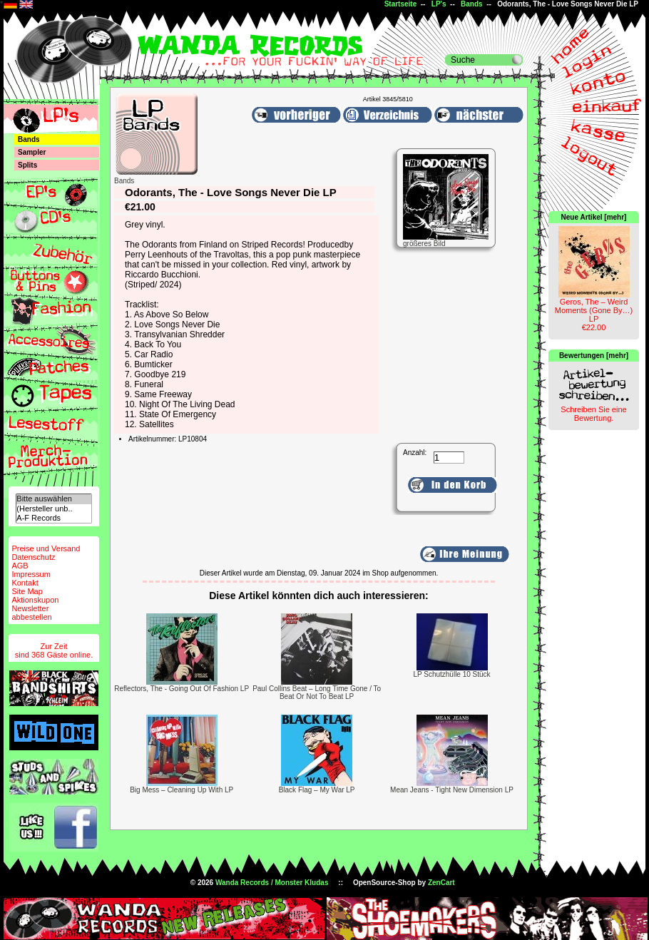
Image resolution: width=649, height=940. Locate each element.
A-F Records (53, 518)
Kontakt (24, 582)
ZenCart (441, 883)
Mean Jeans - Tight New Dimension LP (451, 790)
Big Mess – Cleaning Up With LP (181, 790)
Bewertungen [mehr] (593, 355)
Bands (472, 4)
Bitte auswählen (53, 499)
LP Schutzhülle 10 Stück (451, 674)
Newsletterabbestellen (31, 612)
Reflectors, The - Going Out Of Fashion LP (181, 689)
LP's (438, 4)
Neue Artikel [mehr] (594, 217)
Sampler (32, 152)
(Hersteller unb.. (53, 509)
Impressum (30, 574)
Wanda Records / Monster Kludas (272, 883)
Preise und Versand (45, 548)
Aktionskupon (34, 600)
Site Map (26, 591)
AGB (19, 565)
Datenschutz (33, 557)
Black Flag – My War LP (317, 790)
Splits (27, 165)
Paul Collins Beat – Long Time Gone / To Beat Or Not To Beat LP (316, 692)
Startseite (400, 4)
